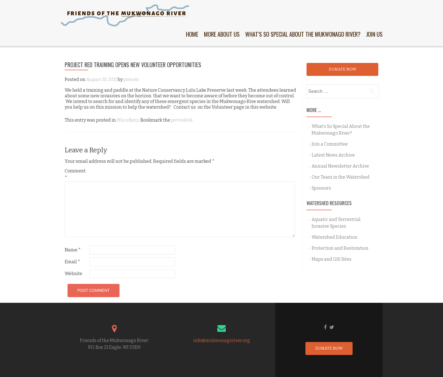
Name (73, 250)
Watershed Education (334, 237)
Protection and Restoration (340, 248)
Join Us (374, 34)
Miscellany (128, 120)
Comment (75, 174)
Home (192, 34)
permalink (181, 120)
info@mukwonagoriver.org (221, 340)
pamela (131, 79)
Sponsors (321, 188)
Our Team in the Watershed (341, 177)
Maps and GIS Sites (331, 259)
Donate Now (342, 69)
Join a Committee (330, 144)
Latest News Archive (333, 155)
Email (72, 261)
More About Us (222, 34)
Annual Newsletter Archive (340, 166)
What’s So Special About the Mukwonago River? (303, 34)
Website (73, 273)
